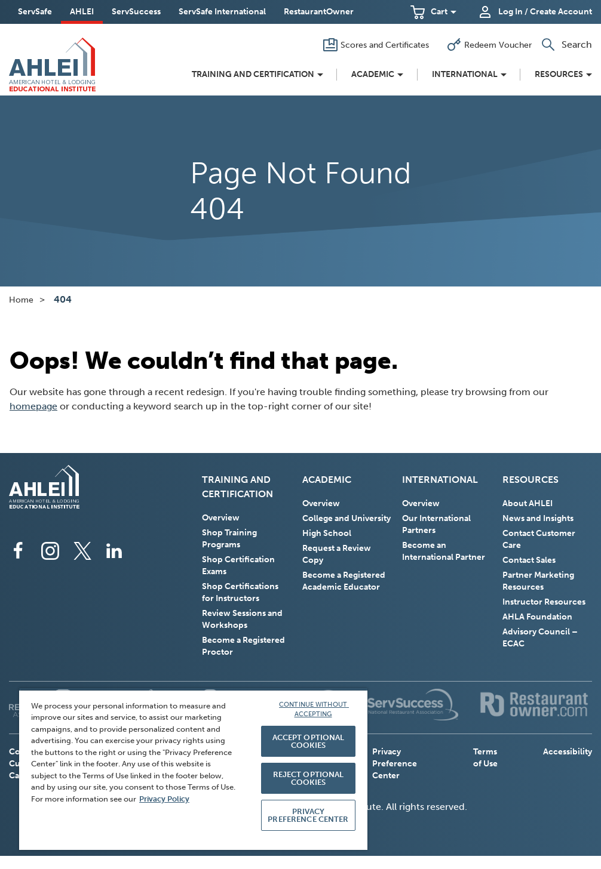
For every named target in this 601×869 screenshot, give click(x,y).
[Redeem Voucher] (489, 45)
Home (21, 300)
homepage (33, 406)
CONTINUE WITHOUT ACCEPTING (314, 710)
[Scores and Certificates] (376, 45)
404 (63, 299)
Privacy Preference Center (394, 764)
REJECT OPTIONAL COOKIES (308, 778)
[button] (433, 12)
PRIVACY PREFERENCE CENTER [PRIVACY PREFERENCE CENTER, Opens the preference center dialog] (308, 815)
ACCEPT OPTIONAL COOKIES (308, 741)
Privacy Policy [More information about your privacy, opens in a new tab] (164, 798)
